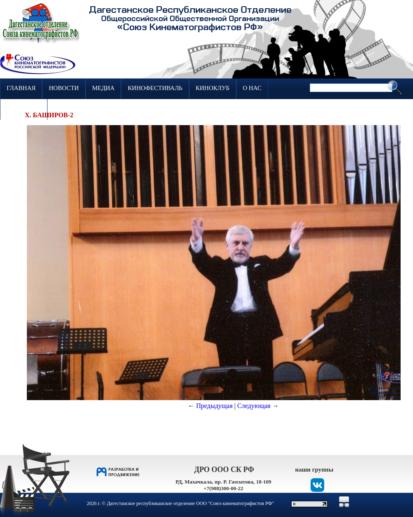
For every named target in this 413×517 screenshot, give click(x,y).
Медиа (103, 88)
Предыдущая (214, 405)
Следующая (254, 405)
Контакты (24, 108)
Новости (64, 88)
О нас (252, 88)
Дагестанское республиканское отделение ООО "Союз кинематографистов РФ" (190, 503)
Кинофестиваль (155, 88)
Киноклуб (213, 88)
